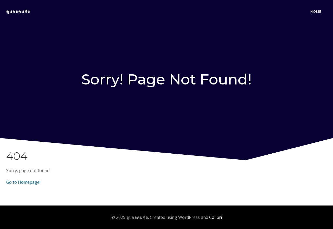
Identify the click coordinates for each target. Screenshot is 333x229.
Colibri (215, 217)
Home (316, 12)
